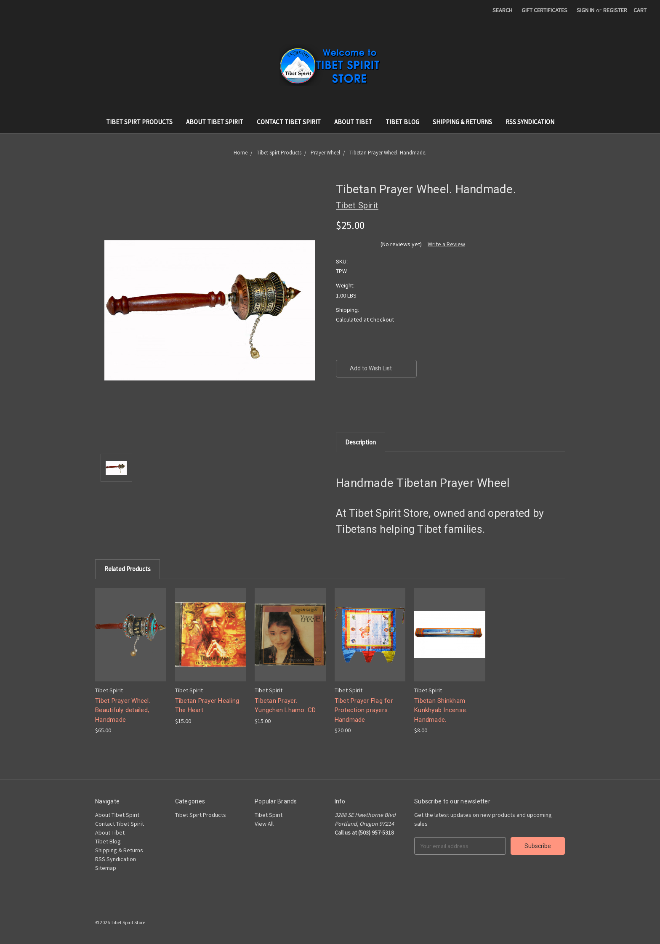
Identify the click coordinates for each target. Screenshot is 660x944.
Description (360, 442)
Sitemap (105, 868)
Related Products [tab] (127, 569)
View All (264, 823)
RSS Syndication (530, 122)
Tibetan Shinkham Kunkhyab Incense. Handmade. (440, 710)
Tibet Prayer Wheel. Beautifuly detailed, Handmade (122, 710)
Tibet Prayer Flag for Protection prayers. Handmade (364, 710)
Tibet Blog (402, 122)
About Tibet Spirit (214, 122)
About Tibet (353, 122)
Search (502, 10)
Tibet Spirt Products (139, 122)
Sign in (585, 10)
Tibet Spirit (268, 815)
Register (615, 10)
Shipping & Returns (462, 122)
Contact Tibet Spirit (289, 122)
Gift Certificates (544, 10)
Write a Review (446, 244)
